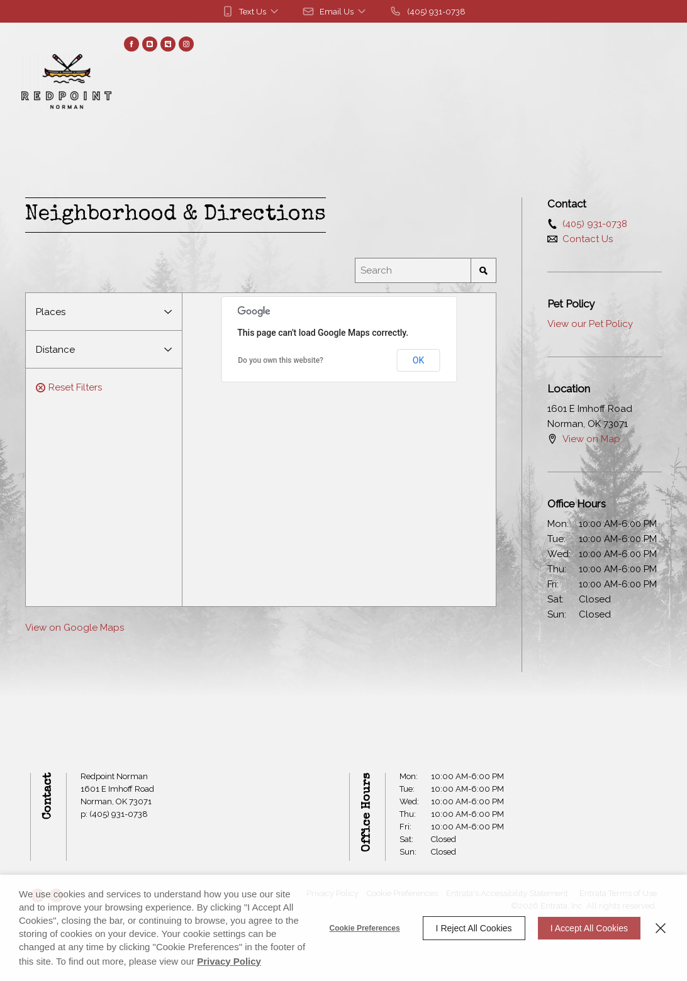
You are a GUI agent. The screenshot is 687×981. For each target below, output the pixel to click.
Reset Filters (69, 387)
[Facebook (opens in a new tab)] (131, 44)
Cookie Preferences (365, 928)
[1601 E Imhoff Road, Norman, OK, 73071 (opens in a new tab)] (117, 795)
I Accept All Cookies (589, 928)
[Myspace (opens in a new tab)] (168, 44)
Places (50, 312)
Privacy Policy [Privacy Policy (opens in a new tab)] (229, 961)
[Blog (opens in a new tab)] (149, 44)
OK (418, 360)
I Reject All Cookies (474, 928)
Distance (55, 349)
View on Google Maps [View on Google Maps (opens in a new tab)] (74, 627)
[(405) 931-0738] (427, 11)
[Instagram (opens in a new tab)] (186, 44)
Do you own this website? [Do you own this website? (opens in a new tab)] (280, 360)
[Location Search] (413, 270)
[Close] (660, 928)
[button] (251, 11)
